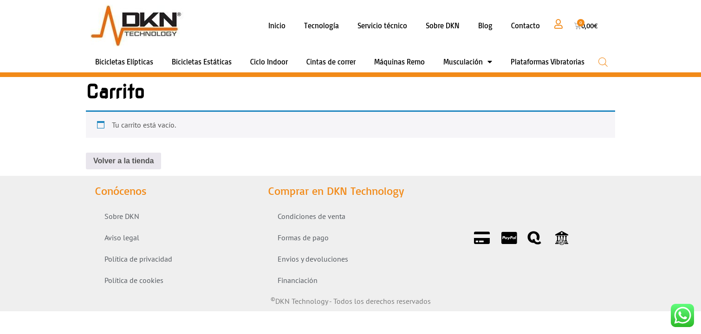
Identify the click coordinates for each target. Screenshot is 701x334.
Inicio (277, 25)
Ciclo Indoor (269, 61)
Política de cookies (133, 280)
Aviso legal (121, 237)
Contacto (525, 25)
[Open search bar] (603, 62)
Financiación (298, 280)
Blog (485, 25)
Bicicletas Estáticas (202, 61)
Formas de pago (303, 237)
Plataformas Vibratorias (547, 61)
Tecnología (321, 25)
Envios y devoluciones (313, 258)
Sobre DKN (443, 25)
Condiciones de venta (311, 216)
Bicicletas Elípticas (124, 61)
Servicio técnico (382, 25)
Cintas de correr (331, 61)
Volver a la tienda (123, 161)
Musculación (467, 61)
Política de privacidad (138, 258)
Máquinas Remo (399, 61)
